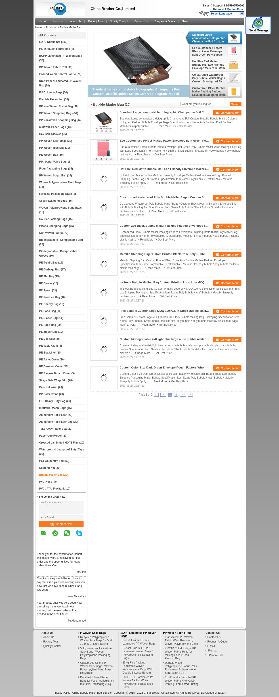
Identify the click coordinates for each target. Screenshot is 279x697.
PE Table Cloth (48, 345)
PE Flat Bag (46, 276)
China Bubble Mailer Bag (87, 692)
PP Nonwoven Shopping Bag (57, 120)
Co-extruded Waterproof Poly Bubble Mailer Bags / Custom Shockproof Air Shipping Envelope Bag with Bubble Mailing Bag (208, 78)
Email (240, 9)
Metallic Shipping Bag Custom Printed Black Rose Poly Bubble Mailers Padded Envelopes (164, 254)
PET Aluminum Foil (51, 461)
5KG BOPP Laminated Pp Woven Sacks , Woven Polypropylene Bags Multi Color (138, 682)
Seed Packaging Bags (53, 200)
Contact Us (141, 21)
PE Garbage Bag (49, 269)
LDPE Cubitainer (50, 42)
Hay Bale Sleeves (50, 134)
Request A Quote (224, 9)
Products (58, 21)
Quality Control (119, 21)
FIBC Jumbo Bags (50, 92)
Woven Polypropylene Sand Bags (60, 207)
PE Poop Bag (47, 325)
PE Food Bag (47, 311)
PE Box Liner (47, 352)
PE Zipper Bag (48, 331)
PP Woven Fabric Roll (53, 67)
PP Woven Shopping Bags (56, 113)
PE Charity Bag (49, 304)
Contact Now (61, 524)
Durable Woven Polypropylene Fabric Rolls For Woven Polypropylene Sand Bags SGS (181, 667)
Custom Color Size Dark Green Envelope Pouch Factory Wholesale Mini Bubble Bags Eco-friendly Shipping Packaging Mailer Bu (164, 367)
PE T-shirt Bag (48, 262)
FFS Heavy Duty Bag (52, 401)
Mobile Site (215, 655)
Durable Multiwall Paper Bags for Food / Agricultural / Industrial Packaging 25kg (97, 681)
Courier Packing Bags (53, 219)
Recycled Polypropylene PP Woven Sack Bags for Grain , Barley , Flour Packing (96, 640)
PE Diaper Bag (48, 318)
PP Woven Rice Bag (52, 147)
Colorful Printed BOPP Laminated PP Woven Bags (139, 642)
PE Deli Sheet (48, 338)
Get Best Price (184, 126)
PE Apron (45, 290)
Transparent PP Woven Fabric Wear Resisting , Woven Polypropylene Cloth (181, 640)
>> (183, 394)
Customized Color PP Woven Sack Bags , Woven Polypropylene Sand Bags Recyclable (96, 667)
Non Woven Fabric (51, 232)
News (185, 21)
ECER (222, 692)
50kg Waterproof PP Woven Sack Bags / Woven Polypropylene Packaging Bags (96, 653)
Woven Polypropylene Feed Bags (60, 182)
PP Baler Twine (49, 394)
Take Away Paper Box (53, 428)
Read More (164, 126)
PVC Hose (45, 481)
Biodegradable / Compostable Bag (61, 239)
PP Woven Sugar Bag (53, 175)
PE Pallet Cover (49, 359)
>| (190, 394)
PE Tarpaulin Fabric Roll (54, 48)
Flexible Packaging (51, 99)
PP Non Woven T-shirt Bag (56, 106)
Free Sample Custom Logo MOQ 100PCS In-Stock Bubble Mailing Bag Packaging (164, 310)
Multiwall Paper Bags (52, 127)
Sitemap (212, 650)
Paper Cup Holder (50, 435)
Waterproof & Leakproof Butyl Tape (61, 449)
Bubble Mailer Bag (51, 474)
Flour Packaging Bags (53, 168)
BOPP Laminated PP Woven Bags (60, 55)
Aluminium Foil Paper (53, 415)
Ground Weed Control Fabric (57, 74)
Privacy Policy (61, 692)
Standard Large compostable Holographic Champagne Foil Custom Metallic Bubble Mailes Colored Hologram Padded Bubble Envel (208, 38)
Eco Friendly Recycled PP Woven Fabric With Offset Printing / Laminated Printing (182, 681)
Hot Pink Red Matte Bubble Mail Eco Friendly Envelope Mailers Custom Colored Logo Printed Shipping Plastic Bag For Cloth (208, 65)
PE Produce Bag (49, 297)
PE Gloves (45, 283)
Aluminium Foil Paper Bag (56, 421)
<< (163, 394)
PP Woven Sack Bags (53, 140)
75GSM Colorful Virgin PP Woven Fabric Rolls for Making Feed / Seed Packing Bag (180, 653)
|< (156, 394)
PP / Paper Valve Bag (52, 161)
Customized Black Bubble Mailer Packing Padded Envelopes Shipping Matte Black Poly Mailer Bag (209, 91)
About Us (75, 21)
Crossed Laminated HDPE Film (59, 442)
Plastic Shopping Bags (53, 226)
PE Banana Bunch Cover (55, 373)
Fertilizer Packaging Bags (55, 193)
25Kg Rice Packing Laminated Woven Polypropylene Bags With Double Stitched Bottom (138, 667)
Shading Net (47, 467)
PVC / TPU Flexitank (52, 488)
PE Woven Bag (48, 154)
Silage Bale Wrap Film (53, 380)
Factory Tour (95, 21)
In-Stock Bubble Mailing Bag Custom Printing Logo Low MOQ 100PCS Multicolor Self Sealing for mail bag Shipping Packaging (164, 282)
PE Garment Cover (51, 366)
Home (42, 21)
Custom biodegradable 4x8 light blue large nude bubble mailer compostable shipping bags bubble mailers (164, 339)
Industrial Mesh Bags (52, 408)
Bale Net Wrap (48, 387)
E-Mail (211, 646)
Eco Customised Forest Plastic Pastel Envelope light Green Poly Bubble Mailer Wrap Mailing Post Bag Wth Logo (208, 51)
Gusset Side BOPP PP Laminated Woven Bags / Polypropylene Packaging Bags (138, 653)
